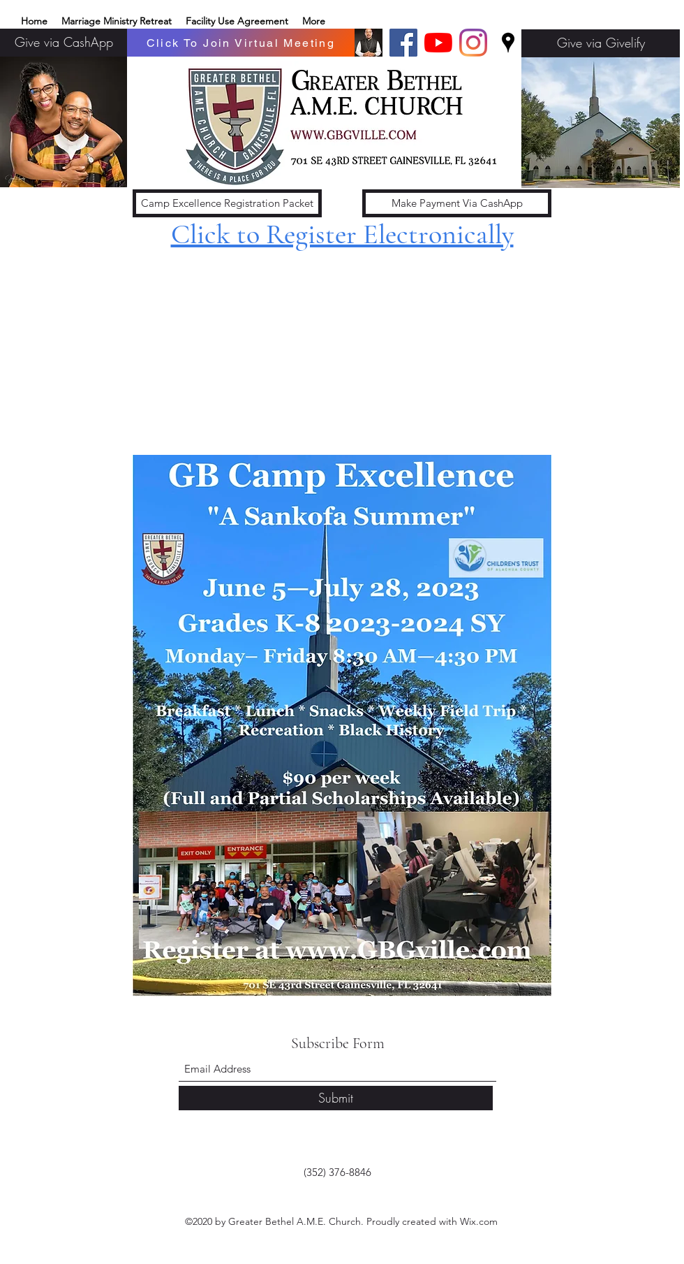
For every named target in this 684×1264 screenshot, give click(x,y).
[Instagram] (473, 43)
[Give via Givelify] (600, 43)
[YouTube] (438, 43)
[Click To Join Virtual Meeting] (241, 43)
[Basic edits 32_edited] (368, 43)
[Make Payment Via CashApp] (456, 203)
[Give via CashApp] (63, 43)
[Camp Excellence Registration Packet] (227, 203)
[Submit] (336, 1098)
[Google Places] (508, 43)
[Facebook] (403, 43)
